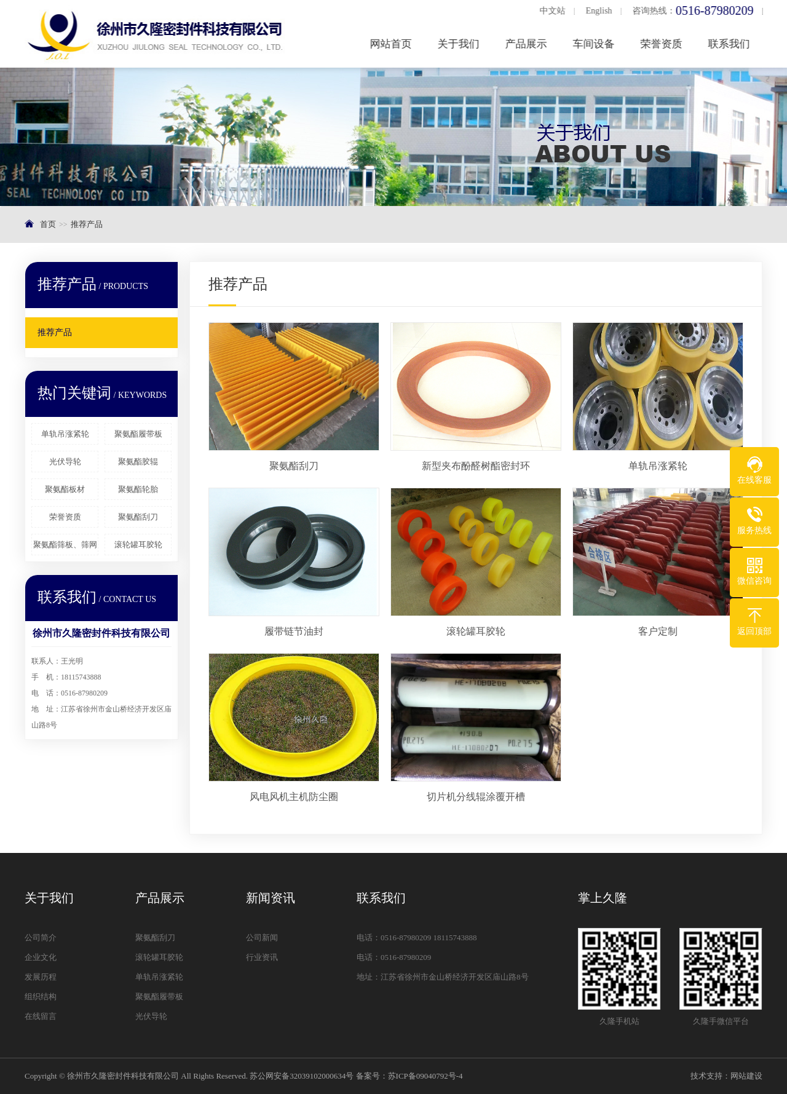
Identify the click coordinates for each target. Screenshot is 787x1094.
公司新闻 (262, 937)
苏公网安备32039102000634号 (302, 1075)
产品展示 (529, 44)
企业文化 (41, 957)
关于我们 (461, 44)
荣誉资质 (664, 44)
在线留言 (41, 1016)
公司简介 (41, 937)
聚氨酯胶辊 (138, 461)
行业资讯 (262, 957)
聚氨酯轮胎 (138, 489)
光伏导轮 (65, 461)
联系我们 (732, 44)
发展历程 (41, 976)
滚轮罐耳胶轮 (138, 544)
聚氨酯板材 (65, 489)
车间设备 (596, 44)
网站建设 (746, 1075)
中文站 (555, 10)
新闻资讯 (270, 898)
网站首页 (393, 44)
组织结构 (41, 996)
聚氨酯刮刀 (138, 516)
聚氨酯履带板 (138, 433)
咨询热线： (695, 11)
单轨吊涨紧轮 (65, 433)
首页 (48, 224)
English (601, 10)
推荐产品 (87, 224)
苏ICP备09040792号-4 (425, 1075)
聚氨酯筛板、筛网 (65, 544)
